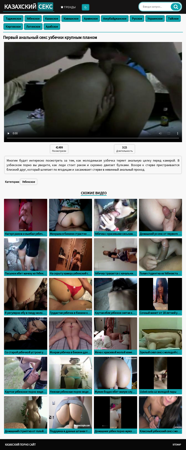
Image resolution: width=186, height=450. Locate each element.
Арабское (52, 26)
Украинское (155, 18)
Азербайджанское (114, 18)
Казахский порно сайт (20, 444)
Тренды (68, 7)
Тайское (173, 18)
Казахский (28, 6)
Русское (137, 18)
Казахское (51, 18)
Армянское (91, 18)
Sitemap (177, 444)
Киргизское (13, 26)
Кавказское (71, 18)
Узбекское (33, 18)
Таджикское (13, 18)
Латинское (33, 26)
